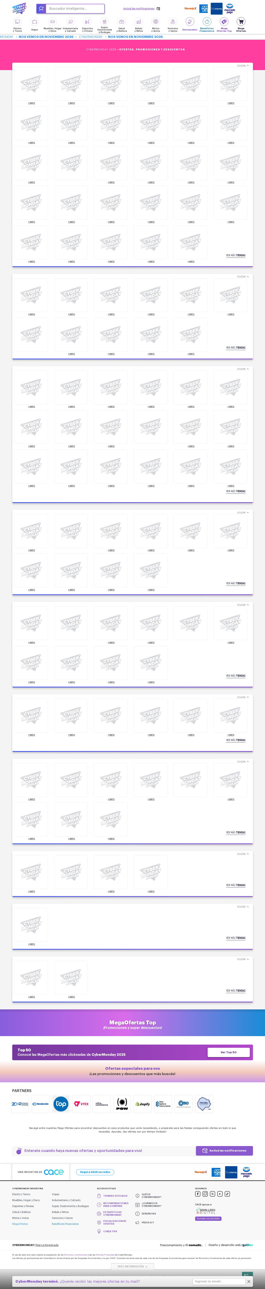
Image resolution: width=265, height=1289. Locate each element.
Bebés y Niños (60, 1212)
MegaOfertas (20, 1224)
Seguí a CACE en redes (95, 1172)
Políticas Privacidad (105, 1255)
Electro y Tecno (21, 1194)
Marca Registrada (47, 1245)
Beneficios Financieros (65, 1224)
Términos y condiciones (75, 1255)
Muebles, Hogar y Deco (26, 1200)
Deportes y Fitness (23, 1206)
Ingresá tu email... (209, 1281)
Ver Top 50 (228, 1052)
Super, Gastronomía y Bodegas (70, 1206)
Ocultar (241, 65)
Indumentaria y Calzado (66, 1200)
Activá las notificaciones (227, 1150)
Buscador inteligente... (68, 8)
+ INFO (31, 103)
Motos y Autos (20, 1218)
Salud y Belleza (21, 1212)
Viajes (55, 1194)
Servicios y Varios (62, 1218)
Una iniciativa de (41, 1172)
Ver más (235, 255)
